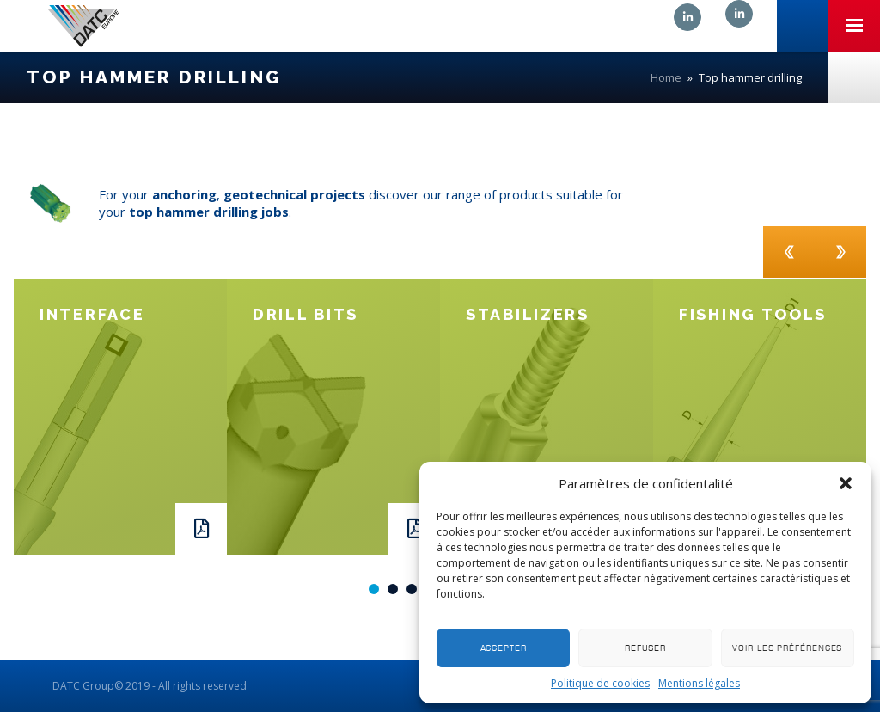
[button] (845, 483)
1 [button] (374, 589)
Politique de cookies (600, 683)
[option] (120, 417)
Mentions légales (699, 683)
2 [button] (393, 589)
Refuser (645, 648)
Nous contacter (854, 77)
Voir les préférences (787, 648)
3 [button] (411, 589)
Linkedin (687, 17)
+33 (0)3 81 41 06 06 (802, 26)
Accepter (503, 648)
